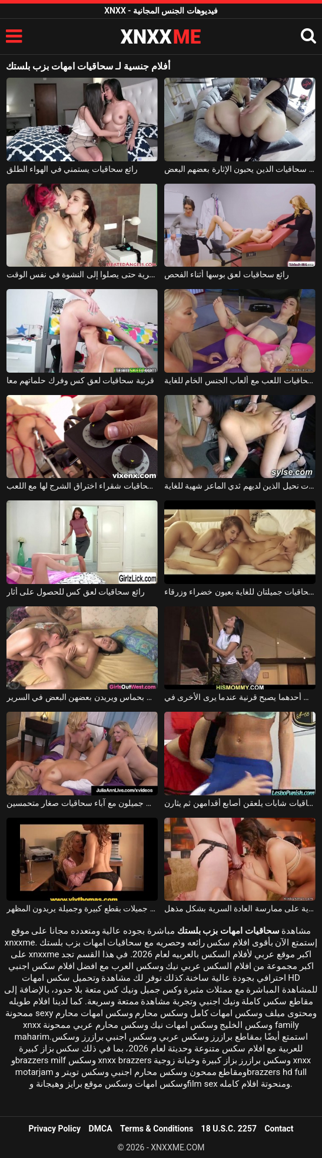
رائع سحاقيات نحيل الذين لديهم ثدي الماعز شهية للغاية (240, 485)
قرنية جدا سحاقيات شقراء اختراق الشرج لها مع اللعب (82, 485)
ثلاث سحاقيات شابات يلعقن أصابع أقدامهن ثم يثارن (240, 803)
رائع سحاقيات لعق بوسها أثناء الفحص (226, 274)
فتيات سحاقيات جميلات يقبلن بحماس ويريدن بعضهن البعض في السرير (82, 697)
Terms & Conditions (156, 1128)
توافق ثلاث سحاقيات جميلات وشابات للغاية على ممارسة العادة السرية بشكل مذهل (240, 908)
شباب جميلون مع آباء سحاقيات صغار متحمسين (82, 803)
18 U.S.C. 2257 (229, 1128)
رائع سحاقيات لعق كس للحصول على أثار (75, 591)
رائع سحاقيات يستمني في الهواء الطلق (72, 169)
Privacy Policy (54, 1128)
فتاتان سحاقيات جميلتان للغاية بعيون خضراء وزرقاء (240, 591)
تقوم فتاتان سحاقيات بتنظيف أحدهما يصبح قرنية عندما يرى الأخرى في (240, 697)
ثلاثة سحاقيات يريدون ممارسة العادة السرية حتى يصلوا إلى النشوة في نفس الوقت (82, 274)
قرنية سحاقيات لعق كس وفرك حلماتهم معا (80, 380)
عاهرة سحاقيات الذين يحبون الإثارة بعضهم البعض (240, 169)
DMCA (100, 1128)
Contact (278, 1128)
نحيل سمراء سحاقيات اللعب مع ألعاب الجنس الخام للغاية (240, 380)
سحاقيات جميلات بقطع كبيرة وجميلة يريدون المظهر (82, 908)
